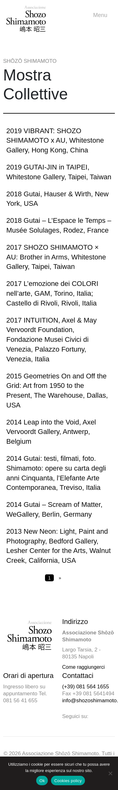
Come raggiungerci (83, 667)
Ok (42, 780)
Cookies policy (67, 780)
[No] (110, 773)
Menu (101, 15)
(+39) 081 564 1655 (85, 687)
